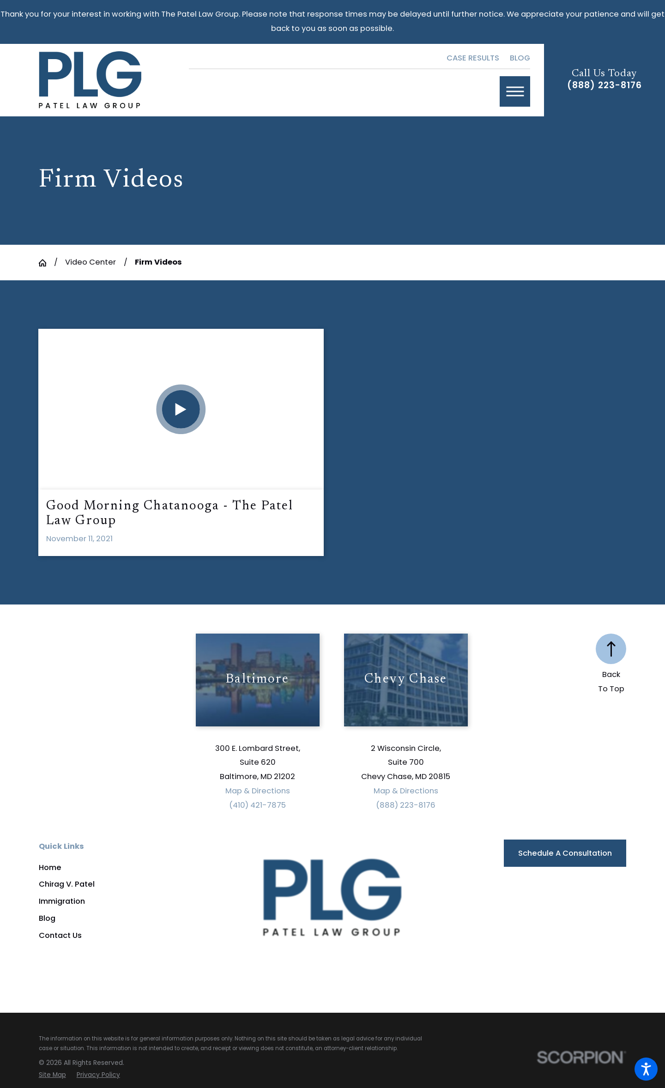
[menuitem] (117, 867)
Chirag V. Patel (67, 884)
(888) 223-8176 (604, 85)
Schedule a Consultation (565, 853)
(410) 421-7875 (257, 805)
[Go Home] (46, 262)
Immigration (62, 901)
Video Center (90, 262)
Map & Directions (257, 791)
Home (50, 867)
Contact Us (60, 935)
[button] (646, 1069)
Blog (520, 58)
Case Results (473, 58)
